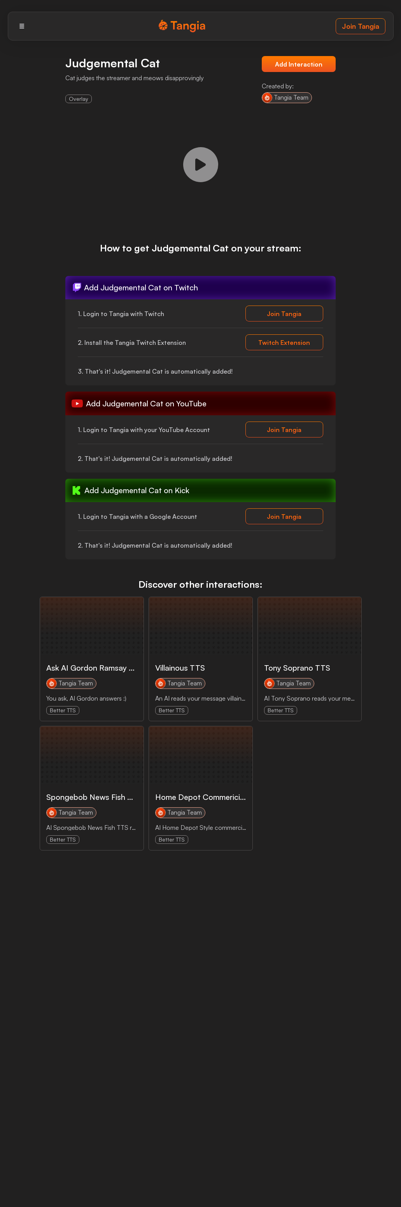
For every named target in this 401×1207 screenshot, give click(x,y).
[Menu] (22, 26)
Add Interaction (298, 64)
